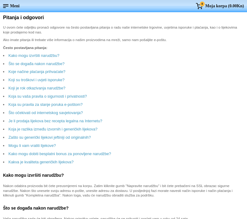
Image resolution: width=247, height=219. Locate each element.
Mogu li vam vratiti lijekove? (32, 145)
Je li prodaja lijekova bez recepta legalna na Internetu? (55, 121)
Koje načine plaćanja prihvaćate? (37, 71)
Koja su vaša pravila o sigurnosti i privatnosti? (48, 96)
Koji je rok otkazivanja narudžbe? (37, 88)
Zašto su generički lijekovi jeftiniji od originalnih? (50, 137)
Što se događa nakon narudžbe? (36, 63)
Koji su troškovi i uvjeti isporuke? (36, 80)
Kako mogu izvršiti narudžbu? (34, 55)
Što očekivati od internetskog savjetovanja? (46, 112)
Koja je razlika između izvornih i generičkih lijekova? (53, 129)
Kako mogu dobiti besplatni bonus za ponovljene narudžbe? (60, 153)
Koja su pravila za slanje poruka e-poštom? (46, 104)
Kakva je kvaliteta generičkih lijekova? (41, 162)
